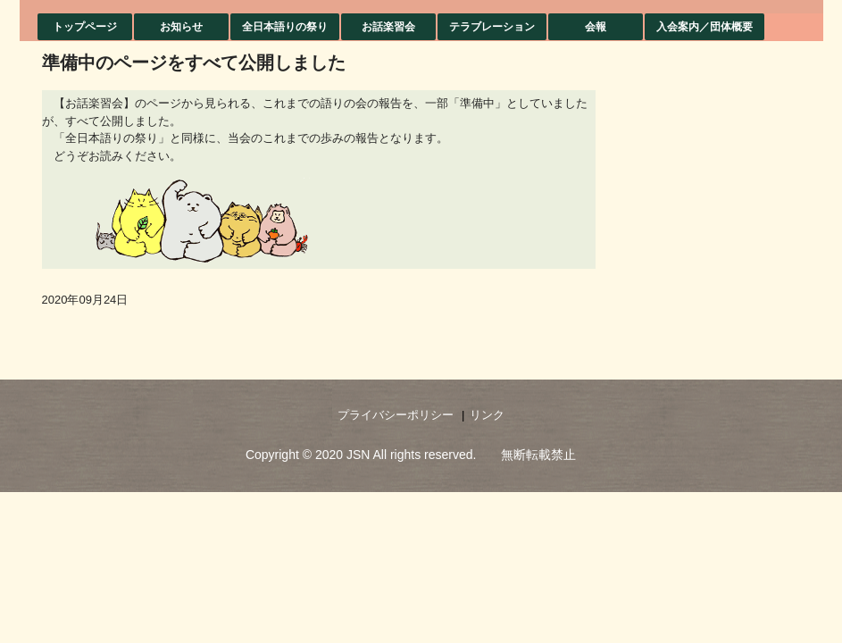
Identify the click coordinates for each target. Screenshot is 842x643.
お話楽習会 (388, 27)
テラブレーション (492, 27)
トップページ (85, 27)
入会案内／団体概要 (704, 27)
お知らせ (181, 27)
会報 (595, 27)
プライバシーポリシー (396, 415)
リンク (487, 415)
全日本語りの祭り (285, 27)
